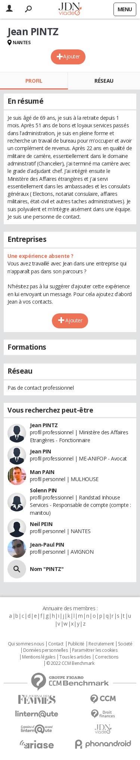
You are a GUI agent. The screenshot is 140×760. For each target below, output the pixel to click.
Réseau (103, 80)
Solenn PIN (43, 490)
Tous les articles (75, 657)
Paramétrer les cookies (95, 650)
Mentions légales (38, 657)
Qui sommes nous (26, 644)
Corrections (106, 657)
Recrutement (100, 644)
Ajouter (71, 56)
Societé (125, 644)
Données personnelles (45, 650)
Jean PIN (40, 451)
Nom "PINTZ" (46, 568)
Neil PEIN (41, 524)
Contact (55, 644)
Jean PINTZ (44, 425)
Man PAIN (42, 471)
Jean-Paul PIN (47, 544)
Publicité (76, 644)
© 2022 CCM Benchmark (70, 663)
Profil (33, 80)
